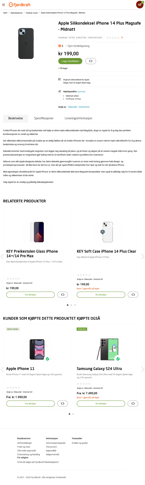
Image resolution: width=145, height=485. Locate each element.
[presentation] (3, 256)
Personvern (51, 446)
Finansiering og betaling (28, 454)
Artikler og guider (80, 442)
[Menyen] (3, 4)
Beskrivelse (15, 118)
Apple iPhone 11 (20, 369)
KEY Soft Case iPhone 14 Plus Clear (106, 252)
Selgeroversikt (52, 454)
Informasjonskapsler (56, 442)
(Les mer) (81, 91)
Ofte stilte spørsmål (26, 450)
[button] (67, 305)
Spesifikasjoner (44, 118)
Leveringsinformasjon (78, 118)
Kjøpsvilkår (51, 450)
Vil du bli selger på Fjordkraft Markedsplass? (38, 462)
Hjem (5, 12)
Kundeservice (24, 438)
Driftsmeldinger (24, 442)
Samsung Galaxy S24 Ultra (99, 369)
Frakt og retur (23, 446)
